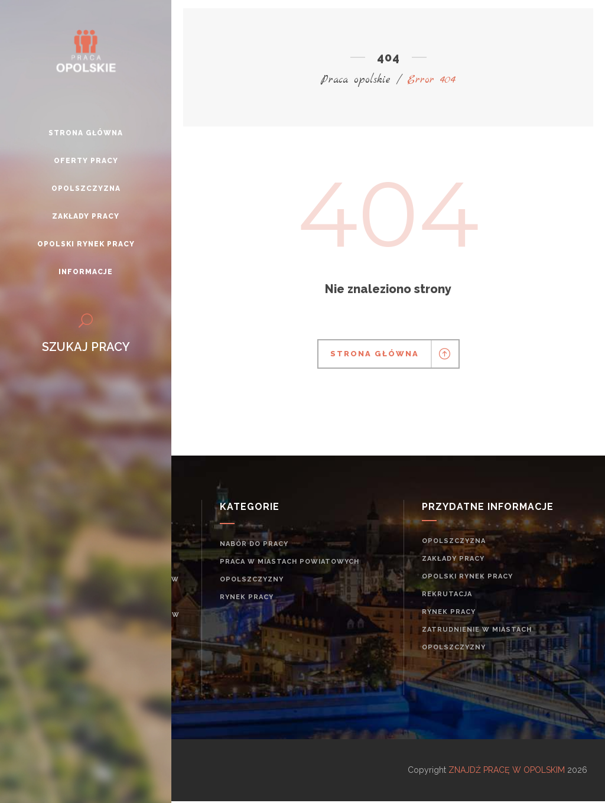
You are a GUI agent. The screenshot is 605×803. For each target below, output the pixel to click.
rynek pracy (247, 597)
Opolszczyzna (454, 541)
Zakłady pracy (453, 559)
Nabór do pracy (254, 544)
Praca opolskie (356, 80)
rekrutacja (447, 594)
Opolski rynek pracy (467, 576)
